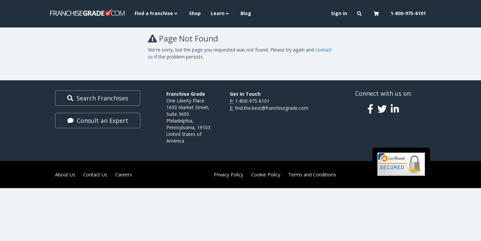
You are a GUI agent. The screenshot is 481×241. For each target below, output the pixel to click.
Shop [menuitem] (195, 13)
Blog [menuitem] (245, 13)
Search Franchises (97, 98)
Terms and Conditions (312, 174)
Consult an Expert (97, 120)
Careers (123, 174)
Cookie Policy (265, 174)
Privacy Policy (228, 174)
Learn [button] (220, 13)
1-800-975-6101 (252, 101)
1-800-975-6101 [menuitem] (408, 13)
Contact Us (95, 174)
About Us (65, 174)
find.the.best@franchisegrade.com (271, 108)
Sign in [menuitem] (339, 13)
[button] (360, 13)
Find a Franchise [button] (157, 13)
